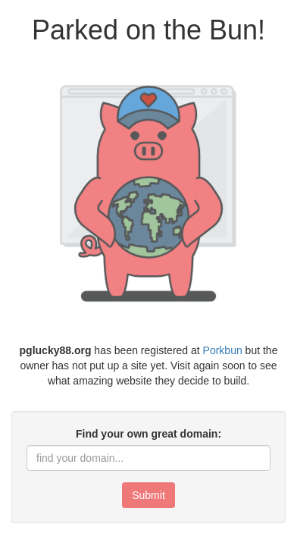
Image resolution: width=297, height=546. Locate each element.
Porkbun (222, 350)
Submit (148, 495)
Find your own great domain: (148, 434)
